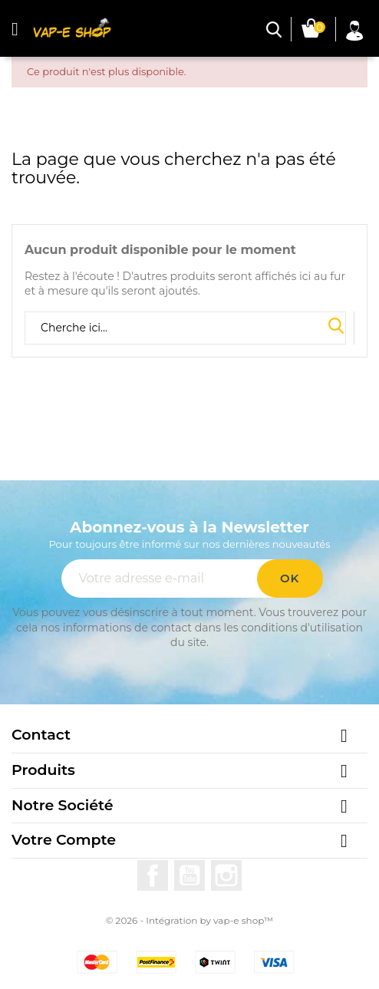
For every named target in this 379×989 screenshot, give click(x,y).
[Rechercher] (185, 328)
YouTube (189, 875)
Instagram (226, 875)
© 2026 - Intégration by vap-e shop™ (190, 920)
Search (336, 327)
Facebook (152, 875)
